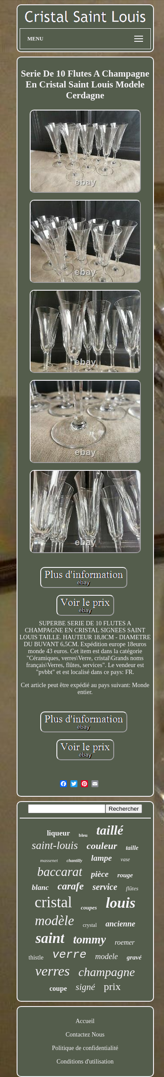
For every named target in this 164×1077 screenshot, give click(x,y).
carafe (70, 886)
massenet (49, 860)
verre (69, 954)
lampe (101, 857)
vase (125, 859)
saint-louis (54, 845)
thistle (35, 957)
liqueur (58, 833)
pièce (99, 874)
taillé (109, 830)
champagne (106, 972)
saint (49, 938)
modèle (54, 920)
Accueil (85, 1021)
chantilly (74, 860)
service (104, 887)
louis (121, 903)
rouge (125, 875)
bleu (83, 835)
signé (85, 987)
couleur (102, 845)
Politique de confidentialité (85, 1048)
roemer (125, 942)
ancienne (120, 923)
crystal (90, 925)
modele (106, 956)
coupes (89, 907)
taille (132, 848)
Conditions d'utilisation (84, 1061)
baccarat (59, 872)
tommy (89, 939)
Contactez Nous (85, 1034)
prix (112, 986)
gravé (134, 957)
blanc (40, 887)
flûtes (132, 888)
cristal (53, 902)
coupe (58, 988)
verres (52, 971)
